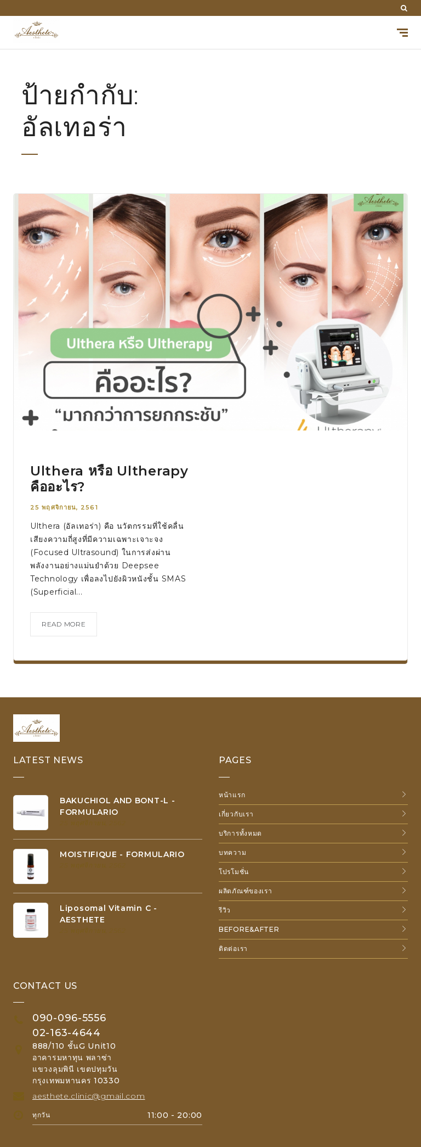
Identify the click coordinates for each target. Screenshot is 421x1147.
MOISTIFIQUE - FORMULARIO (122, 854)
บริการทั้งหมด (240, 833)
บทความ (232, 852)
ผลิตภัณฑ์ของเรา (245, 891)
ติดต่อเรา (233, 948)
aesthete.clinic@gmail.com (88, 1096)
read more (64, 624)
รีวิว (225, 910)
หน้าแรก (232, 795)
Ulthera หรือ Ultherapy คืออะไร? (109, 479)
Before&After (249, 929)
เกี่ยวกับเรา (236, 814)
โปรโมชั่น (234, 872)
